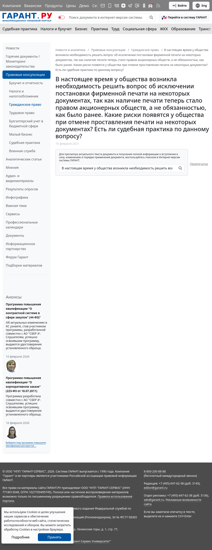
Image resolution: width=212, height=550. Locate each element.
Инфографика (17, 197)
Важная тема (16, 205)
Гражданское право (25, 104)
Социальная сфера (140, 28)
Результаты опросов (22, 189)
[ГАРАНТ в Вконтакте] (116, 5)
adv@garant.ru (154, 500)
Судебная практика (19, 28)
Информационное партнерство (20, 246)
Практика (99, 28)
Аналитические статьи (24, 159)
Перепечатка (199, 164)
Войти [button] (179, 5)
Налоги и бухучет (56, 28)
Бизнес (81, 28)
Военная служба (22, 151)
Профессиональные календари (22, 224)
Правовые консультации (25, 74)
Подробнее (20, 537)
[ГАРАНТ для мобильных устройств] (109, 5)
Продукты (54, 5)
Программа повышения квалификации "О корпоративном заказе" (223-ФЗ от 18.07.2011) (23, 384)
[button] (184, 17)
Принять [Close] (54, 537)
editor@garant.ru (155, 488)
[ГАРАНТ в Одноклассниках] (144, 5)
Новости (12, 48)
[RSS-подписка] (158, 5)
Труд (115, 28)
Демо (84, 5)
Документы (15, 235)
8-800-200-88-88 (155, 471)
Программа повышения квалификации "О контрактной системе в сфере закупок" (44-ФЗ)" (23, 310)
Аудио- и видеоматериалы (20, 178)
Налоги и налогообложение (23, 93)
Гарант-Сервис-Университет (90, 541)
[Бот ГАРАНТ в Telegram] (137, 5)
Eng (201, 5)
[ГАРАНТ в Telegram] (130, 5)
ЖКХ (164, 28)
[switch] (61, 17)
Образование (183, 28)
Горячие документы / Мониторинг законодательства (23, 61)
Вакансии (32, 5)
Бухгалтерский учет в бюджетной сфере (26, 123)
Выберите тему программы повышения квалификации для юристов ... (26, 444)
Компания (11, 5)
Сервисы (13, 214)
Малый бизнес (21, 134)
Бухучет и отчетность (26, 83)
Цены (71, 5)
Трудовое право (22, 112)
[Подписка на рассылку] (102, 5)
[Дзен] (123, 6)
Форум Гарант (17, 257)
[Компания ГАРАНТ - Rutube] (151, 5)
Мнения (12, 167)
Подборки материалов (24, 265)
